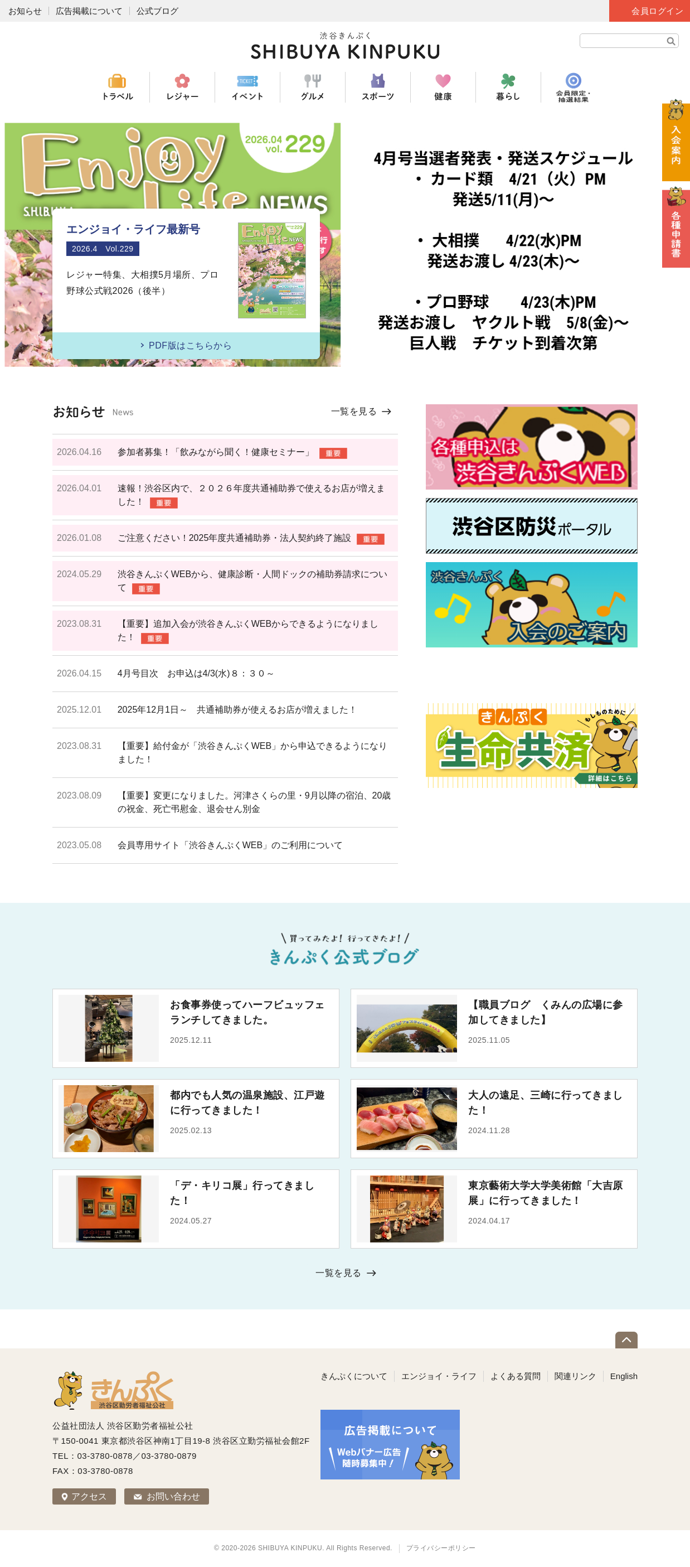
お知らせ (25, 11)
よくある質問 (515, 1376)
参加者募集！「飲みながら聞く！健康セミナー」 (216, 452)
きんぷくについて (353, 1376)
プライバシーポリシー (441, 1548)
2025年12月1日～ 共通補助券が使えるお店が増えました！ (237, 709)
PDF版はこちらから (190, 345)
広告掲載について (89, 11)
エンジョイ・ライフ (439, 1376)
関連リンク (575, 1376)
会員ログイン (657, 11)
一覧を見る (354, 411)
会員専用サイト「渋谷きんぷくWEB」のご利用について (230, 845)
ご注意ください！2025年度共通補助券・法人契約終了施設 (235, 538)
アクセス (89, 1496)
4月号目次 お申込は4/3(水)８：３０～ (196, 673)
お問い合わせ (173, 1496)
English (624, 1376)
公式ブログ (157, 11)
